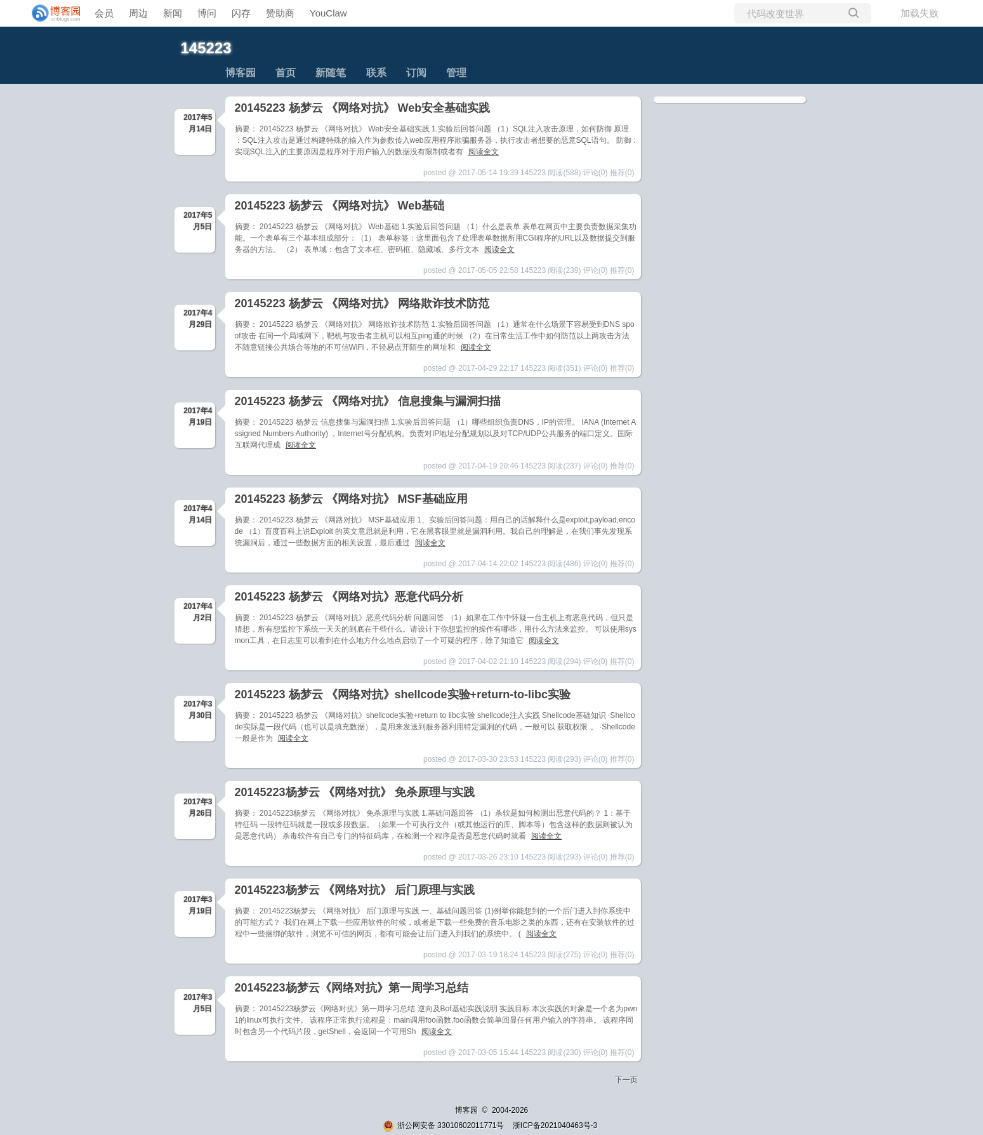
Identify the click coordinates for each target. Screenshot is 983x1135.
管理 (456, 72)
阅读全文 (483, 151)
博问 (206, 13)
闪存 (241, 13)
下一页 (626, 1079)
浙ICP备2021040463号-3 (555, 1125)
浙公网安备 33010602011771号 (444, 1125)
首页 (285, 72)
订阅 (416, 72)
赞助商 (280, 13)
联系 (376, 72)
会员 (104, 13)
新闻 (172, 13)
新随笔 (330, 72)
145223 (206, 47)
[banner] (50, 13)
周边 (138, 13)
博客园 (240, 72)
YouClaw (328, 13)
